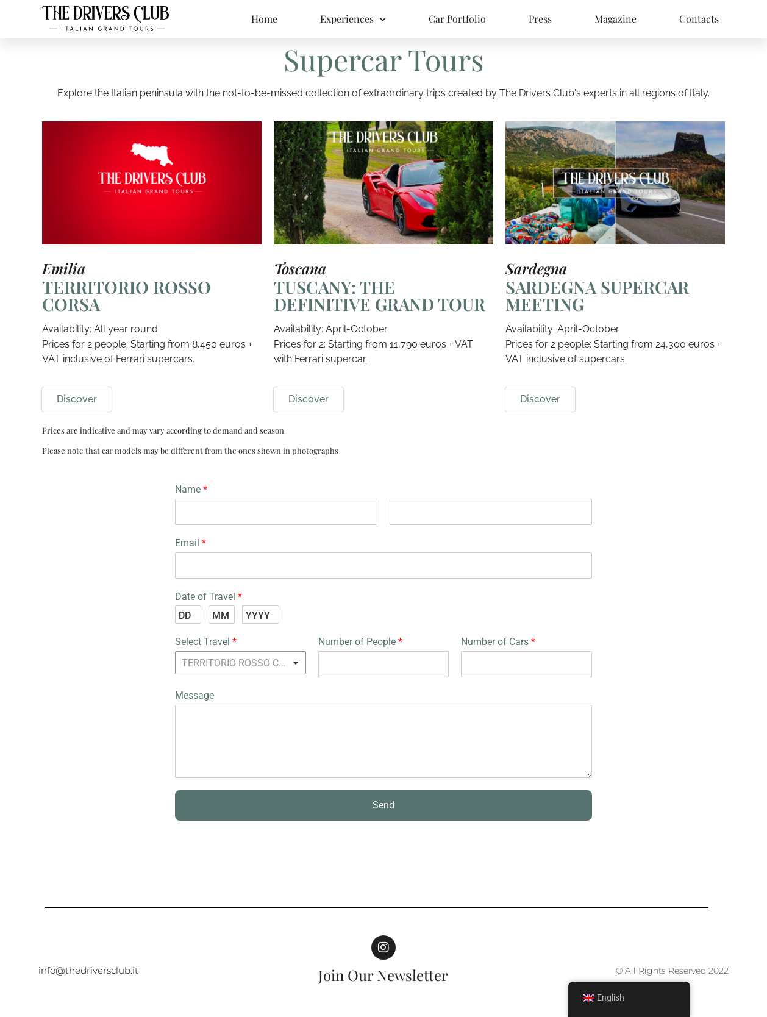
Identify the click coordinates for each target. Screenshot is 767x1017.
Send (383, 805)
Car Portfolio (457, 18)
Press (540, 18)
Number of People (360, 642)
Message (194, 695)
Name (191, 489)
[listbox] (240, 662)
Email (190, 543)
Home (264, 18)
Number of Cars (498, 642)
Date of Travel (208, 596)
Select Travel (206, 642)
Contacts (699, 18)
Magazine (615, 18)
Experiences (353, 19)
